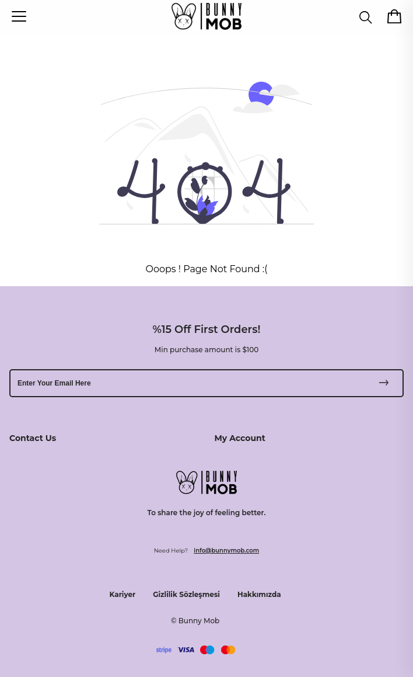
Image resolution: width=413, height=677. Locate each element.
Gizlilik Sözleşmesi (186, 594)
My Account (240, 438)
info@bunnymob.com (226, 550)
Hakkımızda (259, 594)
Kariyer (123, 594)
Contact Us (32, 438)
